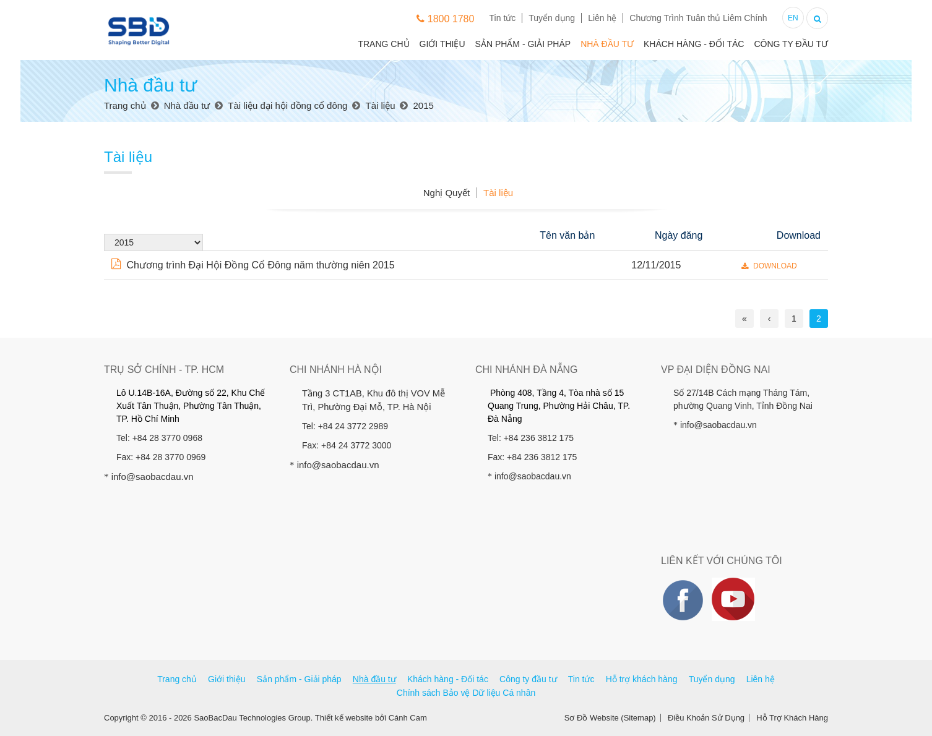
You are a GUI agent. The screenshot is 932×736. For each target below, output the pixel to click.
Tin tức (503, 18)
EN (793, 18)
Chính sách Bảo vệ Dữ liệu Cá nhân (466, 693)
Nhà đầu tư (607, 44)
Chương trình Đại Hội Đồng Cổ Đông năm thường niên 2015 (253, 265)
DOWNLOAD (769, 266)
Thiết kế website (344, 717)
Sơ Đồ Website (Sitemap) (610, 718)
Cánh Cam (408, 717)
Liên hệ (602, 18)
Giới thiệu (442, 44)
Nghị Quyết (446, 192)
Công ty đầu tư (791, 44)
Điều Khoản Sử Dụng (706, 718)
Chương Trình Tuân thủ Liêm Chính (698, 18)
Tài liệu (498, 192)
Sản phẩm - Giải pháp (523, 44)
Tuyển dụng (552, 18)
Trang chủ (383, 44)
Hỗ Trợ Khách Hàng (792, 718)
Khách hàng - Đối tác (694, 44)
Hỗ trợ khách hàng (642, 679)
